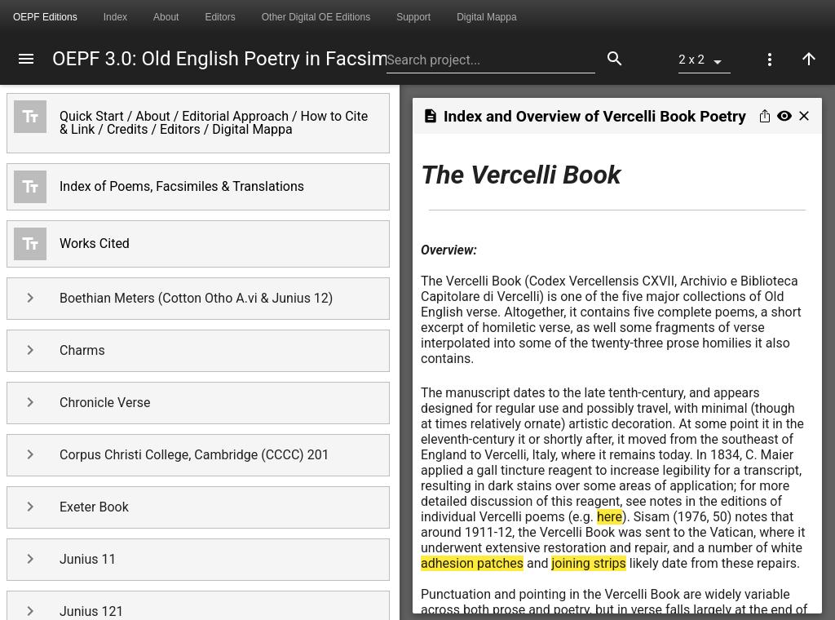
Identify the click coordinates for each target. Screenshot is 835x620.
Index (115, 17)
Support (413, 17)
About (166, 17)
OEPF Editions (45, 17)
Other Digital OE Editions (316, 17)
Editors (220, 17)
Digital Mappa (486, 17)
